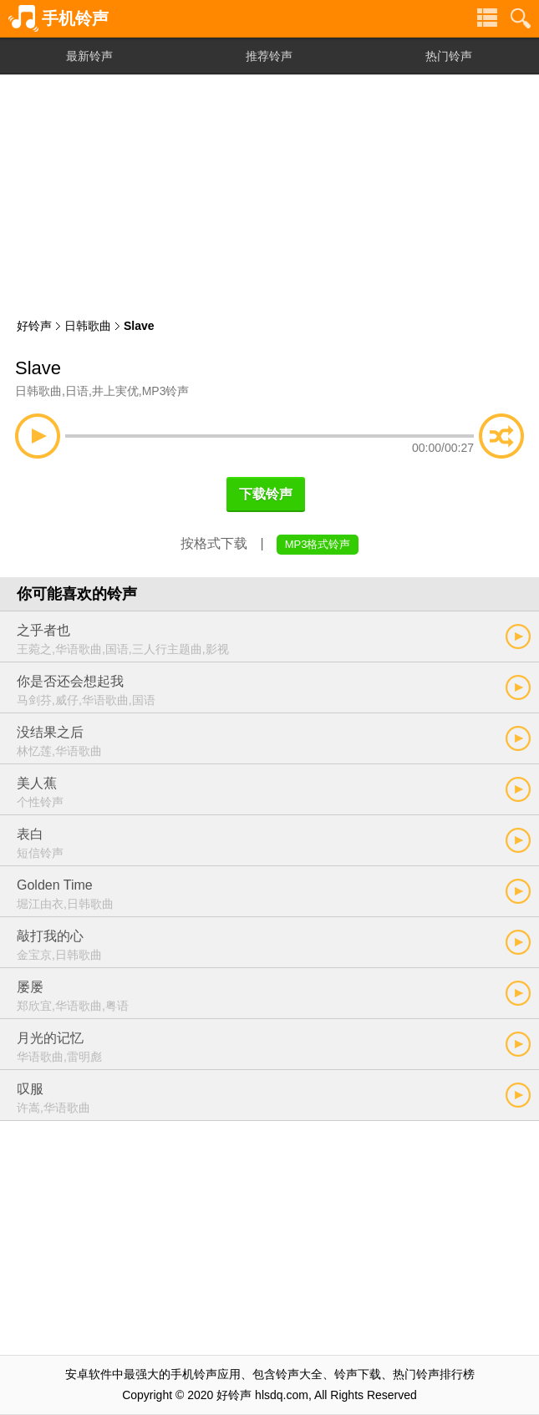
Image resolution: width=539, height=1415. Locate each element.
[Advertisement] (269, 192)
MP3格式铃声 (318, 544)
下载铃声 (265, 494)
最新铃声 (89, 56)
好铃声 (34, 325)
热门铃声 (448, 56)
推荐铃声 (269, 56)
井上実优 (115, 391)
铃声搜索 (521, 18)
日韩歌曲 (87, 325)
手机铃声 (75, 18)
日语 (77, 391)
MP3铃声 (166, 391)
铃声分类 (487, 18)
